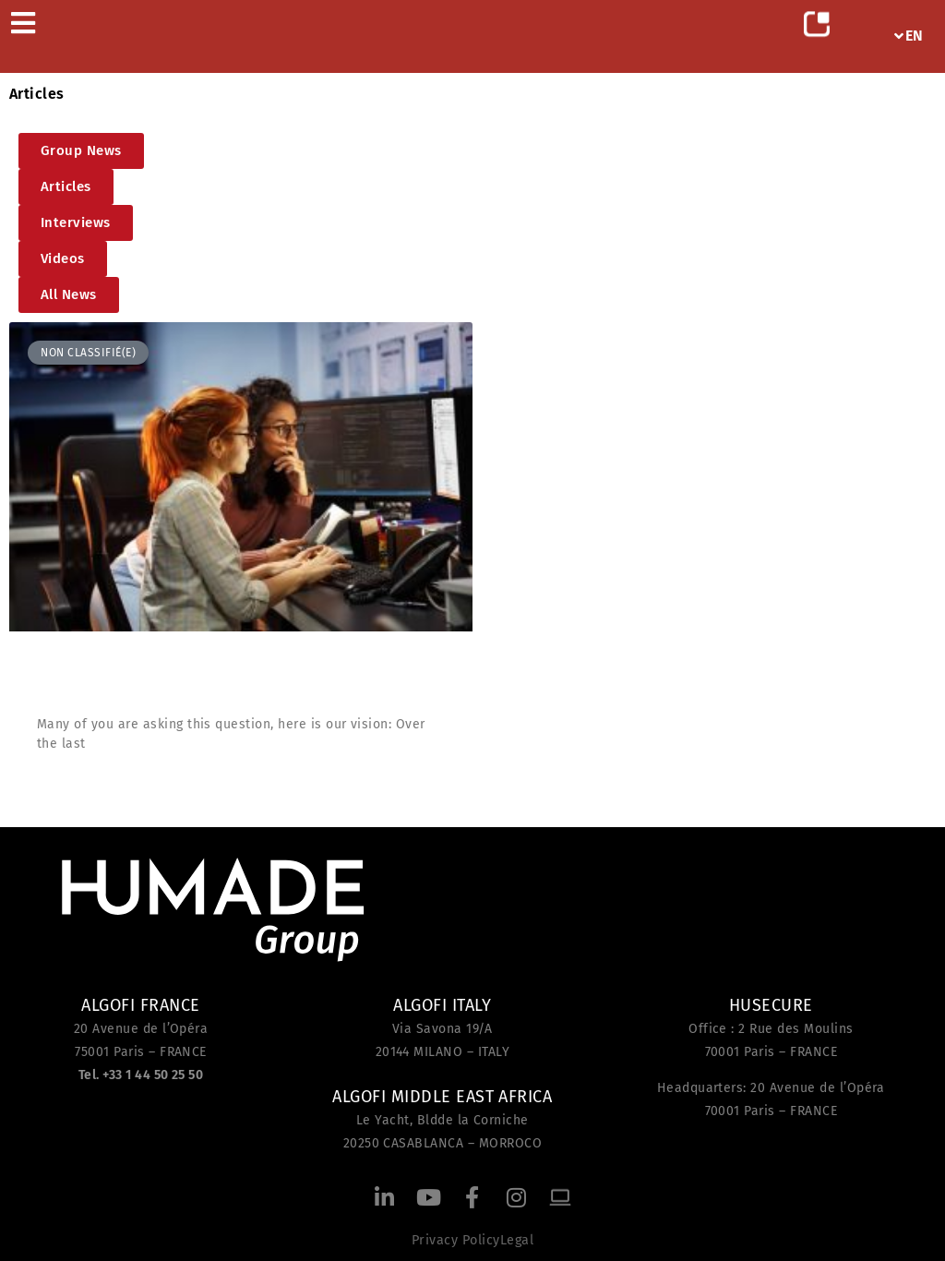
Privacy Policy (456, 1240)
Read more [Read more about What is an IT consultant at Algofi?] (77, 788)
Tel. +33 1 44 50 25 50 (141, 1075)
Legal (516, 1240)
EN (908, 35)
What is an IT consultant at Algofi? (192, 679)
